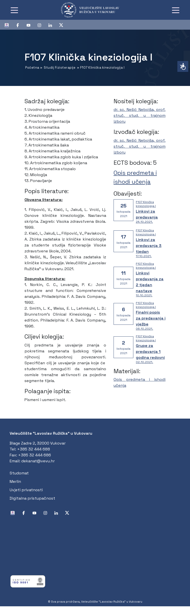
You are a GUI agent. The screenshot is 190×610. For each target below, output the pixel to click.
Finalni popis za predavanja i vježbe (151, 318)
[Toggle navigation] (14, 10)
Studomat (19, 473)
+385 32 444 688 (33, 449)
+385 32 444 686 (34, 455)
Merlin (15, 481)
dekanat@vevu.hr (38, 461)
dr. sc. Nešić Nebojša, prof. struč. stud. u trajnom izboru (140, 115)
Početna (32, 67)
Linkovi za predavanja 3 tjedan (149, 245)
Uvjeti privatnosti (26, 489)
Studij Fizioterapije (59, 67)
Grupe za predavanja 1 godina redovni (150, 351)
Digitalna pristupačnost (32, 498)
